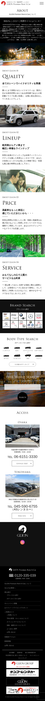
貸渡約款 (19, 652)
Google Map (22, 463)
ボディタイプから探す (14, 598)
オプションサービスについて (16, 622)
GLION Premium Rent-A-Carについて (17, 584)
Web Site (22, 516)
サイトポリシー (34, 655)
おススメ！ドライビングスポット (16, 608)
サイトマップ (22, 658)
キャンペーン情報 (10, 603)
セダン (17, 349)
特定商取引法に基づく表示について (16, 655)
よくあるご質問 (12, 629)
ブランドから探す (12, 595)
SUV (28, 357)
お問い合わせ (11, 632)
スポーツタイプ (38, 349)
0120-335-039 (25, 575)
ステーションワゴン (28, 350)
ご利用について (12, 615)
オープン (6, 357)
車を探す (7, 592)
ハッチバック (6, 349)
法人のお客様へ (9, 588)
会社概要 (11, 652)
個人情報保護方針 (30, 652)
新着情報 (7, 641)
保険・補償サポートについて (16, 625)
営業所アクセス (9, 637)
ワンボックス (17, 357)
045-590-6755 (25, 506)
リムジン (38, 357)
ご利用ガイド (9, 612)
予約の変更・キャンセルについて (18, 618)
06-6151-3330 (25, 457)
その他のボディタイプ (22, 364)
